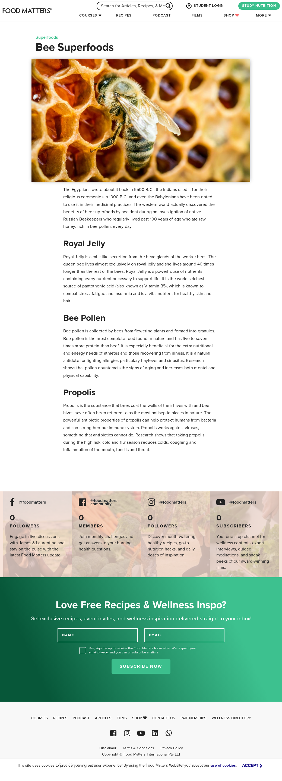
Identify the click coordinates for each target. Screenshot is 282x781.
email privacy (98, 652)
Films (197, 15)
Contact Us (163, 718)
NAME (68, 635)
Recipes (124, 15)
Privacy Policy (171, 748)
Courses (88, 15)
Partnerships (193, 718)
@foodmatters (32, 502)
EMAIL (155, 635)
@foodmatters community (104, 502)
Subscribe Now (141, 666)
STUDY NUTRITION (259, 6)
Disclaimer (107, 748)
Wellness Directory (231, 718)
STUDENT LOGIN (204, 6)
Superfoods (47, 37)
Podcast (162, 15)
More (261, 15)
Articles (103, 718)
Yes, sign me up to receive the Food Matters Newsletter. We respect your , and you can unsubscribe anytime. (142, 650)
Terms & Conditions (138, 748)
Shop (231, 15)
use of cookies (223, 765)
